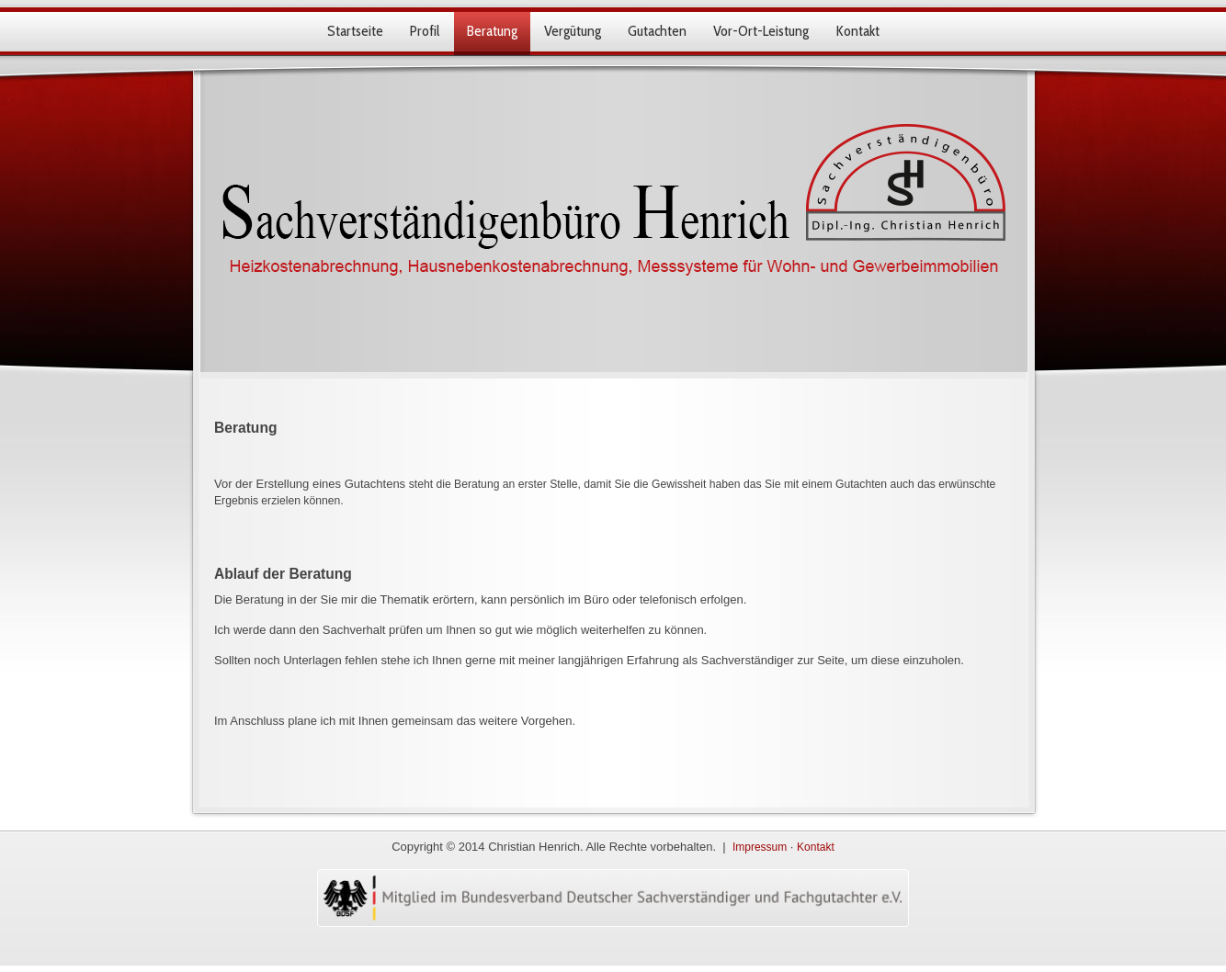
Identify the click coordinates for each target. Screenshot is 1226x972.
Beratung (492, 31)
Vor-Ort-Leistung (761, 31)
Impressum (759, 847)
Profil (425, 31)
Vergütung (572, 31)
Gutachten (657, 31)
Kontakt (857, 31)
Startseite (355, 31)
